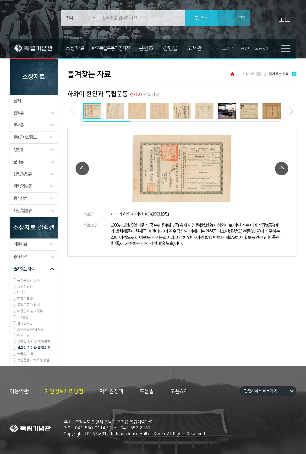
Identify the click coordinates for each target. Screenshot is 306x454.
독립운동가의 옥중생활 (33, 360)
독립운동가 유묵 (28, 280)
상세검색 (226, 18)
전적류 (18, 113)
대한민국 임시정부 (30, 311)
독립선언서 (25, 287)
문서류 (18, 125)
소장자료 (75, 48)
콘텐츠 (146, 48)
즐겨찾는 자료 (23, 269)
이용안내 (244, 48)
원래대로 (293, 19)
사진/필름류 (22, 210)
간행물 (170, 48)
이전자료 (82, 168)
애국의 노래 (25, 354)
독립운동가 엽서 (28, 305)
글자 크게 (281, 19)
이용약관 (19, 391)
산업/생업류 (22, 174)
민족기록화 (25, 299)
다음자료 (281, 168)
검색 (204, 18)
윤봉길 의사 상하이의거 (33, 342)
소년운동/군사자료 (30, 329)
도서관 (194, 48)
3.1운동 (23, 317)
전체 (17, 100)
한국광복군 (25, 323)
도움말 (227, 48)
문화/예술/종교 (24, 137)
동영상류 (20, 198)
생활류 (18, 149)
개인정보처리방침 (64, 391)
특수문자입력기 (242, 18)
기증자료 (20, 244)
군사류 (18, 161)
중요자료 (20, 256)
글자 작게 (287, 19)
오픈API (261, 48)
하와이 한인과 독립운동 (33, 348)
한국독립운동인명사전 (111, 48)
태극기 (22, 293)
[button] (288, 111)
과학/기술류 (22, 186)
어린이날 (23, 335)
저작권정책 (111, 391)
